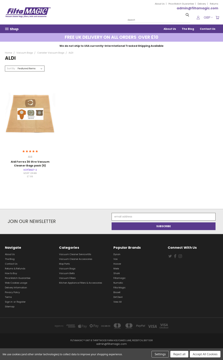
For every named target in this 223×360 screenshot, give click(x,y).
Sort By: (11, 68)
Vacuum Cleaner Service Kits (75, 254)
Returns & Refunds (15, 268)
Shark (116, 273)
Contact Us (207, 29)
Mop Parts (64, 263)
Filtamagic (119, 278)
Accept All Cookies (205, 354)
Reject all (179, 354)
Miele (116, 268)
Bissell (116, 292)
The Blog (188, 29)
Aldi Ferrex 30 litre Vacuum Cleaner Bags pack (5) (30, 163)
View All (117, 301)
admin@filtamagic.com (197, 8)
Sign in (9, 301)
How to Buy (11, 273)
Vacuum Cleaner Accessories (75, 259)
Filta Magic (119, 287)
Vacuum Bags (67, 268)
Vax (115, 259)
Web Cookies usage (16, 282)
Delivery (202, 3)
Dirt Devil (118, 297)
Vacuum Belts (67, 273)
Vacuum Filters (67, 278)
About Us (160, 3)
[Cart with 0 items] (217, 17)
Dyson (116, 254)
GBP (208, 17)
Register (21, 301)
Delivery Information (16, 287)
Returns (214, 3)
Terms (8, 297)
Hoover (117, 263)
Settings (160, 354)
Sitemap (9, 306)
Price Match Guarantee (181, 3)
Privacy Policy (12, 292)
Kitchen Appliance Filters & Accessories (80, 282)
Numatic (118, 282)
